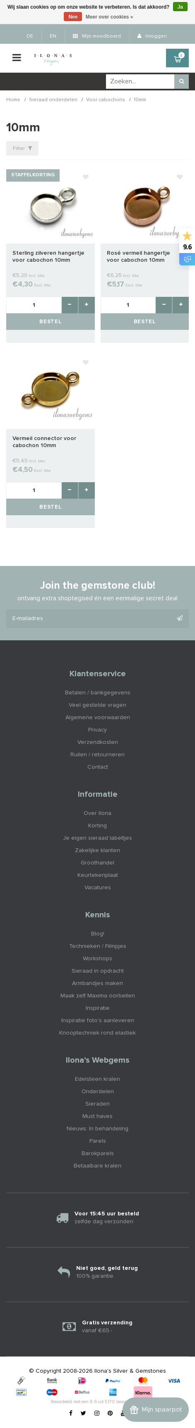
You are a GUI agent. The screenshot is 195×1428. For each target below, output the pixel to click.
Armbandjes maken (97, 983)
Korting (97, 826)
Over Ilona (97, 813)
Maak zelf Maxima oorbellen (97, 996)
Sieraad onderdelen (53, 99)
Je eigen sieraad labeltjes (97, 838)
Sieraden (97, 1104)
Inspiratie (98, 1008)
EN (53, 36)
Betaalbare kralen (97, 1166)
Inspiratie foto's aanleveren (97, 1020)
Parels (97, 1141)
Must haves (97, 1116)
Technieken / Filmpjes (97, 946)
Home (13, 99)
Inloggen (152, 36)
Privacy (97, 730)
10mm (140, 99)
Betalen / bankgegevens (97, 693)
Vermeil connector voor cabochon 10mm (44, 442)
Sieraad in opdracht (98, 971)
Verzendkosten (97, 742)
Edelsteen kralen (97, 1079)
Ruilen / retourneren (97, 755)
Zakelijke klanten (97, 850)
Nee (72, 17)
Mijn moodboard (97, 36)
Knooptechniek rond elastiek (97, 1033)
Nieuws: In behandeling (97, 1129)
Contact (97, 767)
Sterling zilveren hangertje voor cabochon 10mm (48, 256)
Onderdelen (98, 1091)
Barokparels (98, 1153)
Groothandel (97, 863)
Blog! (97, 934)
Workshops (97, 958)
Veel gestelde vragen (97, 705)
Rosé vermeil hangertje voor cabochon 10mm (138, 256)
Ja (180, 7)
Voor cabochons (105, 99)
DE (29, 36)
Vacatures (97, 887)
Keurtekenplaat (97, 875)
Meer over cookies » (109, 17)
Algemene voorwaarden (97, 717)
